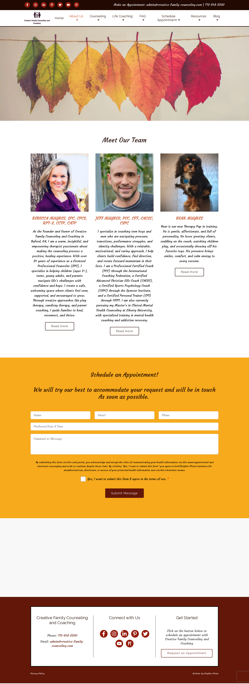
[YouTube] (68, 5)
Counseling (98, 16)
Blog (216, 16)
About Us (76, 16)
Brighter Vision (211, 674)
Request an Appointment (186, 653)
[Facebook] (27, 5)
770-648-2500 (67, 636)
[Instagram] (35, 5)
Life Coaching (122, 16)
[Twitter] (60, 5)
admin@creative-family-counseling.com (67, 644)
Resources (198, 16)
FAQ (143, 16)
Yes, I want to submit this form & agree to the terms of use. (128, 479)
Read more (59, 326)
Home (59, 18)
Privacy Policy (37, 674)
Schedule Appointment (167, 18)
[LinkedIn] (43, 5)
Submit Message (124, 493)
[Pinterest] (52, 5)
